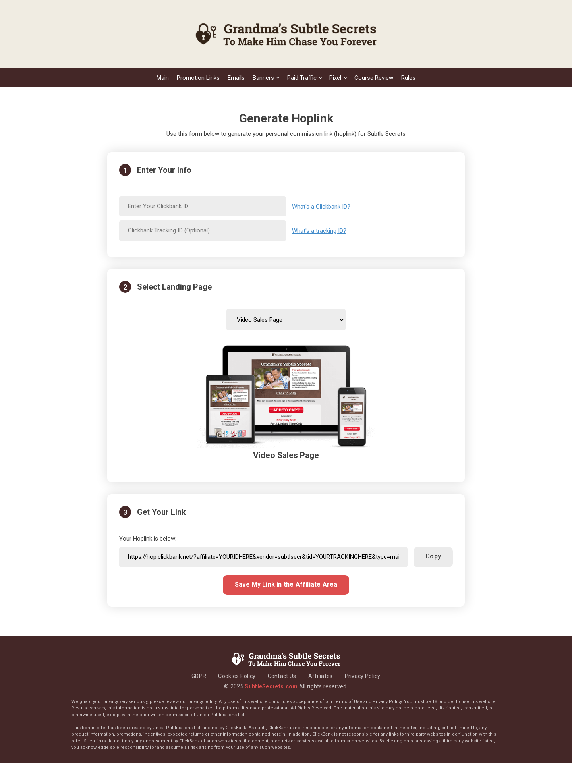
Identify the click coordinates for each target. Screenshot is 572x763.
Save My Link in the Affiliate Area (286, 584)
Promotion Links (198, 77)
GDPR (198, 676)
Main (163, 77)
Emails (236, 77)
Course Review (373, 77)
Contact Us (282, 676)
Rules (408, 77)
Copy (433, 556)
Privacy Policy (363, 676)
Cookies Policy (236, 676)
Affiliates (320, 676)
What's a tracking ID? (319, 230)
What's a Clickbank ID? (321, 206)
